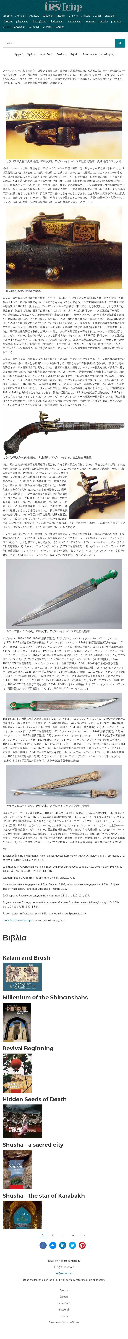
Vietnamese (74, 21)
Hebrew (117, 21)
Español (110, 15)
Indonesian (57, 21)
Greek (7, 26)
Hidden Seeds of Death (35, 1099)
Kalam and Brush (26, 958)
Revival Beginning (28, 1048)
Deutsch (48, 15)
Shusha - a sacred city (33, 1145)
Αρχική (18, 54)
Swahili (48, 26)
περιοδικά (45, 54)
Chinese (8, 21)
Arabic (86, 15)
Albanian (20, 26)
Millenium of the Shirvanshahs (45, 997)
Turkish (74, 15)
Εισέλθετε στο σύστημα (17, 920)
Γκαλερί (61, 54)
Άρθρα (31, 54)
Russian (21, 15)
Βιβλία (74, 54)
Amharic (90, 21)
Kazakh (104, 21)
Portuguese (39, 21)
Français (34, 15)
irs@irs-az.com (64, 1273)
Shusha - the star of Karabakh (44, 1196)
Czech (98, 15)
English (8, 15)
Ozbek (60, 26)
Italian (61, 15)
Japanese (22, 21)
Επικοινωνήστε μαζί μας (98, 54)
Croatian (35, 26)
